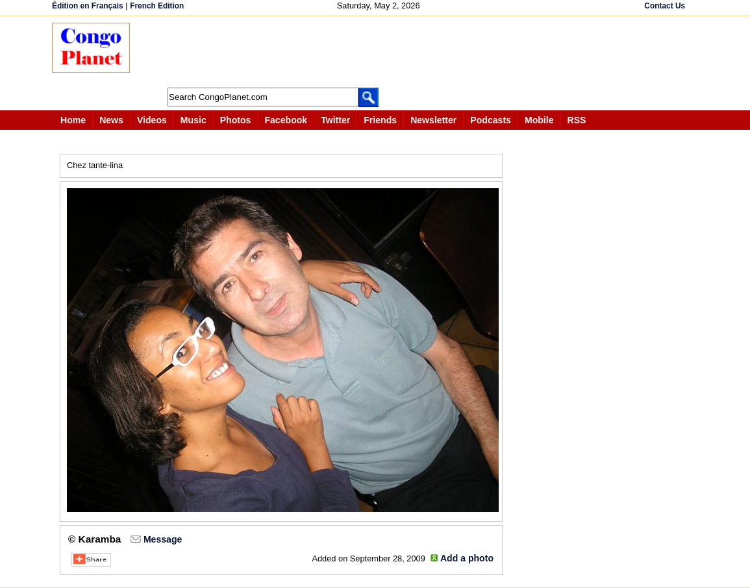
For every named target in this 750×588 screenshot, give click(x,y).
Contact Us (664, 5)
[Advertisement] (379, 52)
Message (163, 539)
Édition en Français (87, 5)
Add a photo (467, 558)
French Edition (157, 5)
